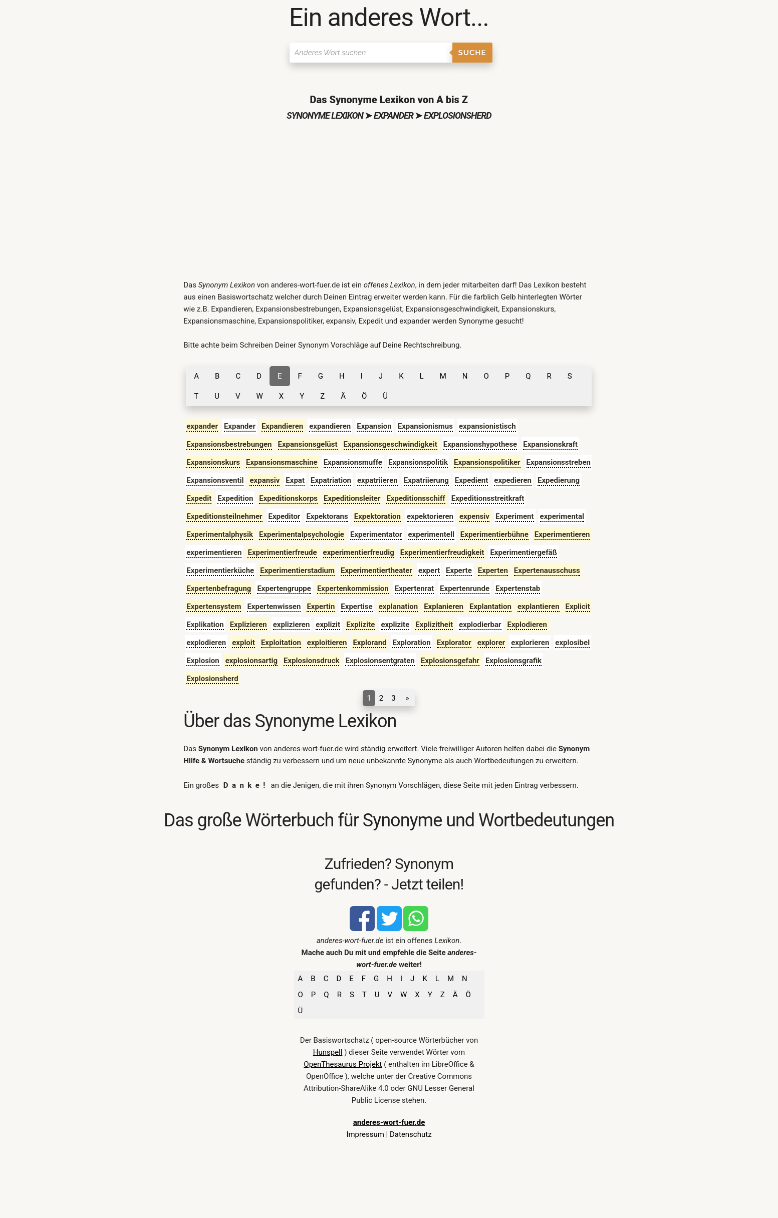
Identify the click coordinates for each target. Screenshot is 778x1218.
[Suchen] (371, 53)
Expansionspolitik (418, 462)
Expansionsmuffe (353, 462)
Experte (459, 570)
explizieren (291, 624)
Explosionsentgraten (379, 660)
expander (202, 426)
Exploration (411, 642)
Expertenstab (517, 588)
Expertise (356, 606)
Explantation (490, 606)
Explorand (369, 642)
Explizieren (248, 624)
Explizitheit (434, 624)
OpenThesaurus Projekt (343, 1064)
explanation (398, 606)
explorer (491, 642)
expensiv (474, 516)
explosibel (572, 642)
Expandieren (282, 426)
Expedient (471, 480)
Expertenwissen (274, 606)
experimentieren (213, 552)
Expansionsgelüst (308, 444)
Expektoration (377, 516)
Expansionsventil (214, 480)
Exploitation (281, 642)
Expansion (374, 426)
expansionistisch (487, 426)
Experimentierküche (220, 570)
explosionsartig (251, 660)
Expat (295, 480)
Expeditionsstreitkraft (488, 498)
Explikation (204, 624)
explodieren (206, 642)
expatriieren (377, 480)
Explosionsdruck (311, 660)
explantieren (538, 606)
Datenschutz (411, 1134)
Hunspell (328, 1052)
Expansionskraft (550, 444)
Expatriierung (426, 480)
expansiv (264, 480)
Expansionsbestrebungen (229, 444)
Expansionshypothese (480, 444)
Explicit (578, 606)
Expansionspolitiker (487, 462)
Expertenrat (414, 588)
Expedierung (559, 480)
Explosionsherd (212, 678)
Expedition (235, 498)
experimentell (431, 534)
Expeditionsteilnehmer (224, 516)
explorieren (530, 642)
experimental (562, 516)
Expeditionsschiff (415, 498)
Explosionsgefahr (450, 660)
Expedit (198, 498)
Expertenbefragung (218, 588)
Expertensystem (213, 606)
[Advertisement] (388, 199)
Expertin (321, 606)
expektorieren (430, 516)
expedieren (513, 480)
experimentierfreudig (358, 552)
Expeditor (285, 516)
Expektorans (327, 516)
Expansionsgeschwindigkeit (390, 444)
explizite (395, 624)
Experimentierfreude (282, 552)
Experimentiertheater (376, 570)
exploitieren (327, 642)
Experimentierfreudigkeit (442, 552)
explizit (328, 624)
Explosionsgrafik (513, 660)
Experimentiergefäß (523, 552)
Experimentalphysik (219, 534)
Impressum (365, 1134)
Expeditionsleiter (352, 498)
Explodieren (527, 624)
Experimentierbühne (494, 534)
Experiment (514, 516)
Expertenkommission (353, 588)
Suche (472, 52)
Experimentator (376, 534)
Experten (493, 570)
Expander (239, 426)
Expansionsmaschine (282, 462)
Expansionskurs (213, 462)
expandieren (330, 426)
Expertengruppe (284, 588)
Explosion (202, 660)
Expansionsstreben (559, 462)
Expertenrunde (464, 588)
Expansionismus (425, 426)
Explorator (454, 642)
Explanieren (443, 606)
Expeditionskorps (288, 498)
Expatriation (331, 480)
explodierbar (480, 624)
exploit (243, 642)
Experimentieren (562, 534)
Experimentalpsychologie (301, 534)
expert (429, 570)
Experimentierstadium (297, 570)
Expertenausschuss (547, 570)
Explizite (360, 624)
